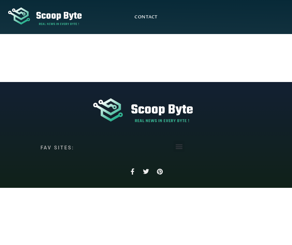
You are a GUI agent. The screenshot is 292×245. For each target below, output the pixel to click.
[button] (179, 146)
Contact (146, 17)
